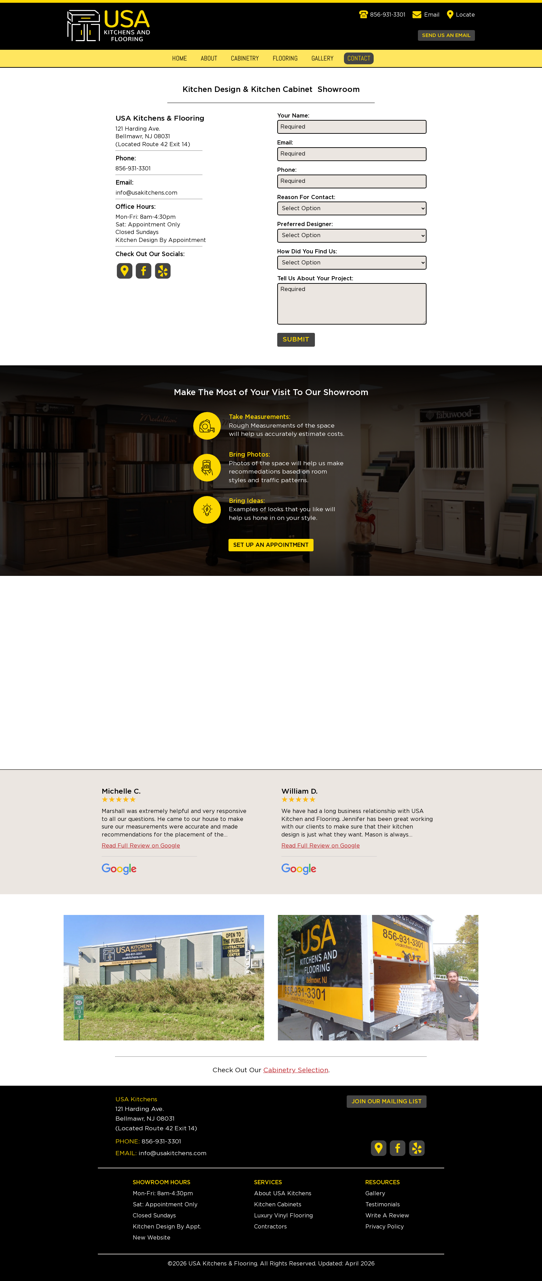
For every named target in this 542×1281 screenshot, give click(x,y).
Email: (285, 143)
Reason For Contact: (306, 197)
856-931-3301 (161, 1142)
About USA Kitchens (282, 1193)
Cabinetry (245, 58)
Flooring (285, 58)
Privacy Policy (384, 1226)
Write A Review (387, 1215)
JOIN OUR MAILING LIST (387, 1101)
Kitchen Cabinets (277, 1204)
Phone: (287, 170)
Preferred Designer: (305, 224)
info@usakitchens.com (146, 193)
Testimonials (382, 1204)
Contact (358, 58)
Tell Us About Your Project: (315, 278)
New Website (151, 1238)
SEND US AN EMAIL (446, 35)
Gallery (322, 58)
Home (179, 58)
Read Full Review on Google (141, 846)
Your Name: (293, 116)
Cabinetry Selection (295, 1070)
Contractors (270, 1226)
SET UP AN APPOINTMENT (271, 545)
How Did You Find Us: (307, 251)
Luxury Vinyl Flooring (283, 1215)
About (209, 58)
